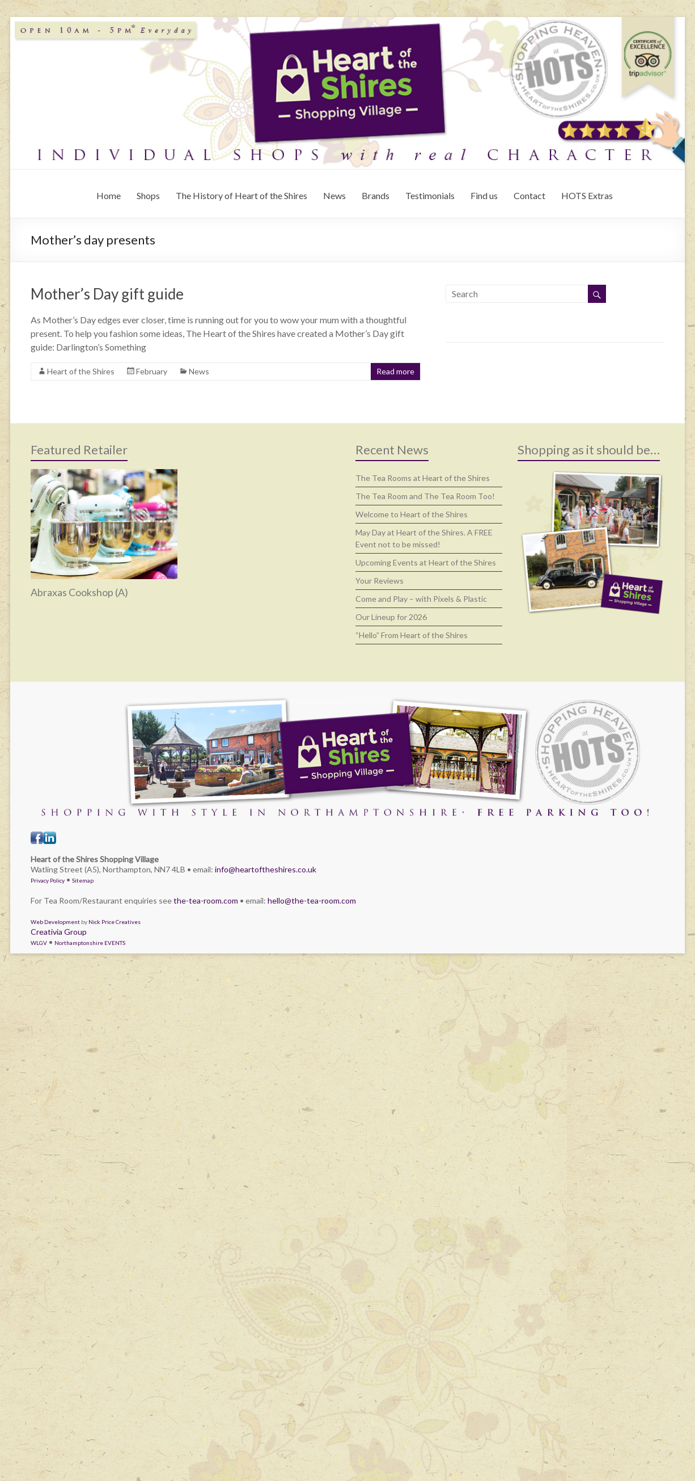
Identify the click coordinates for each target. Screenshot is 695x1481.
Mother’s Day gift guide (107, 294)
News (334, 195)
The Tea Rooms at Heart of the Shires (422, 478)
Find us (484, 195)
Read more (395, 371)
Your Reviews (379, 580)
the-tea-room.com (205, 900)
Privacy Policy (48, 880)
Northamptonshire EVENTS (89, 942)
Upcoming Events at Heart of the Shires (425, 562)
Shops (148, 195)
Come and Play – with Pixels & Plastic (421, 599)
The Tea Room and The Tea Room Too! (425, 496)
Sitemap (83, 880)
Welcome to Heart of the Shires (411, 514)
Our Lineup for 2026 (391, 617)
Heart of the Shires (81, 371)
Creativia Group (59, 931)
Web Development (55, 921)
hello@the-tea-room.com (312, 900)
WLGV (39, 942)
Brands (375, 195)
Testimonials (430, 195)
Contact (529, 195)
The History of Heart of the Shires (241, 195)
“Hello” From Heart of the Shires (411, 635)
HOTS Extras (587, 195)
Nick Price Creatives (114, 921)
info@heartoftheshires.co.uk (265, 869)
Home (108, 195)
